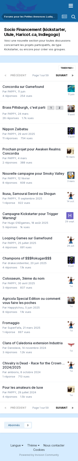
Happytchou (16, 307)
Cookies (39, 449)
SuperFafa (14, 327)
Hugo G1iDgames (19, 222)
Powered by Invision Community (39, 454)
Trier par (67, 68)
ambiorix (13, 372)
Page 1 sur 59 (41, 75)
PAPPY (12, 91)
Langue (17, 445)
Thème (33, 445)
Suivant (62, 75)
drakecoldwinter (18, 263)
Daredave (14, 347)
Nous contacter (53, 445)
